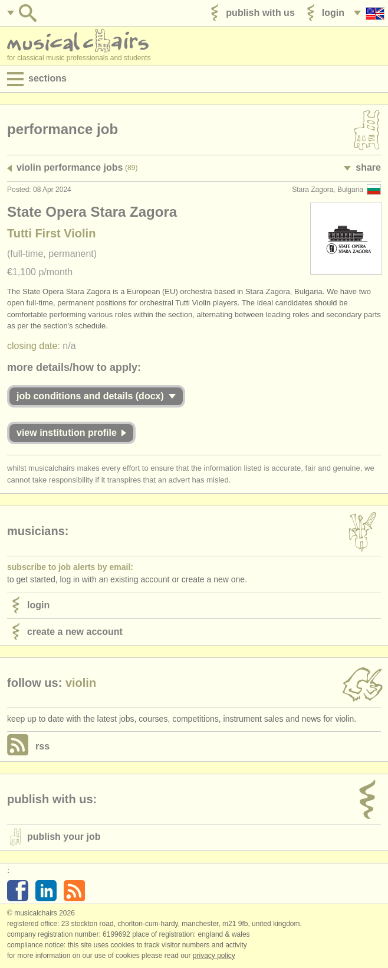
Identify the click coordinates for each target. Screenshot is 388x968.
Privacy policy (214, 955)
